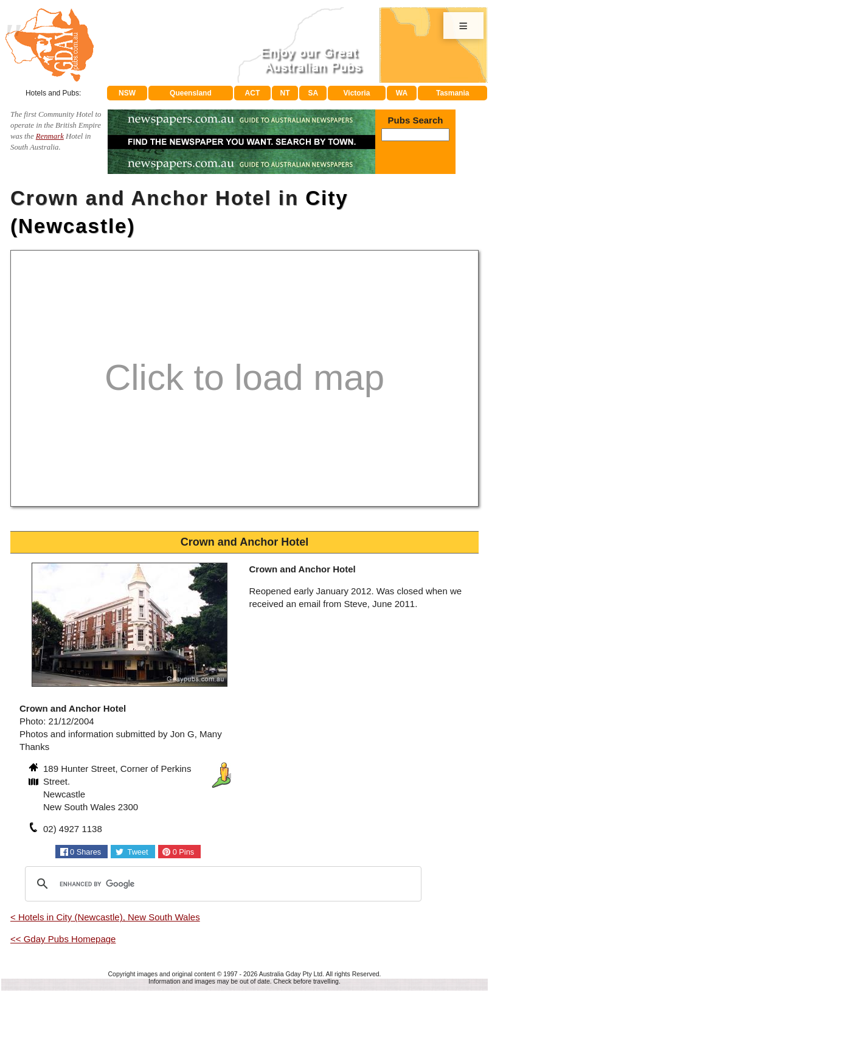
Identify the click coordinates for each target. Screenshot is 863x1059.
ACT (252, 93)
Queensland (191, 93)
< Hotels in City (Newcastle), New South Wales (105, 917)
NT (284, 93)
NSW (127, 93)
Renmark (50, 136)
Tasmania (452, 93)
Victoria (357, 93)
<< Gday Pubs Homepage (63, 939)
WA (401, 93)
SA (313, 93)
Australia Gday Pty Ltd (290, 973)
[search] (221, 884)
